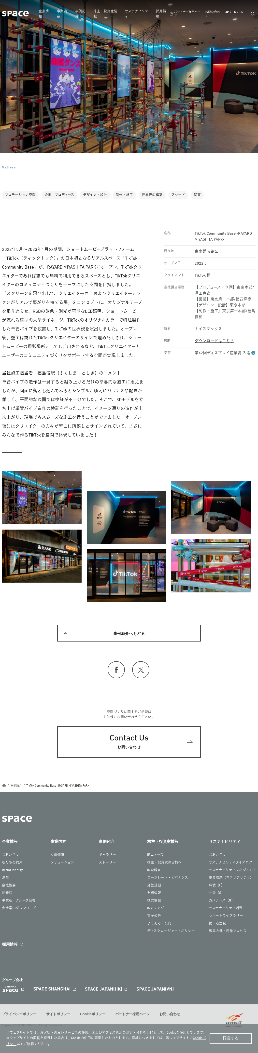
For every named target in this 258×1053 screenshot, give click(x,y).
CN (241, 12)
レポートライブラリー (226, 917)
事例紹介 (82, 14)
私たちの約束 (12, 863)
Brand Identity (12, 871)
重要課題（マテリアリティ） (231, 879)
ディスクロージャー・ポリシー (171, 932)
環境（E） (217, 886)
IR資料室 (154, 871)
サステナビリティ (138, 14)
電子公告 (154, 917)
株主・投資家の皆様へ (164, 863)
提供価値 (57, 856)
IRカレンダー (157, 909)
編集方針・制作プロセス (227, 932)
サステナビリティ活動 (226, 909)
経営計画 (154, 886)
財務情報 (154, 894)
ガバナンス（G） (222, 901)
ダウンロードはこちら (214, 341)
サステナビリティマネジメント (232, 871)
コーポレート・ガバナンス (167, 879)
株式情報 (154, 901)
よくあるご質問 (159, 924)
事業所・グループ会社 (19, 901)
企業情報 (46, 14)
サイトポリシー (58, 1015)
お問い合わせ (169, 1015)
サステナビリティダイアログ (230, 863)
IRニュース (155, 856)
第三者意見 (217, 924)
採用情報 (162, 14)
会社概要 (9, 886)
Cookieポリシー (92, 1015)
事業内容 (64, 14)
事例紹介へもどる (129, 634)
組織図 (7, 894)
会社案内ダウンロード (19, 909)
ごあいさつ (10, 856)
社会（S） (217, 894)
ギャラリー (107, 856)
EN (234, 12)
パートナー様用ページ (132, 1015)
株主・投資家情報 (107, 14)
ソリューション (62, 863)
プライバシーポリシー (19, 1015)
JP (227, 12)
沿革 (5, 879)
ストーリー (107, 863)
